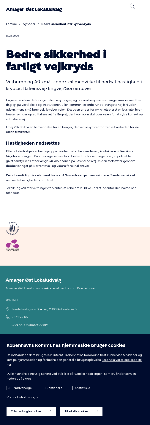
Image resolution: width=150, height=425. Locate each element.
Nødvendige (23, 391)
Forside (11, 24)
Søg (132, 5)
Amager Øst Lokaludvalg (34, 9)
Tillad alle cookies (81, 414)
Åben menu (141, 5)
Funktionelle (53, 391)
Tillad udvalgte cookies (31, 414)
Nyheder (29, 24)
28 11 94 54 (17, 317)
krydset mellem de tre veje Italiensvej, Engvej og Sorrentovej (51, 100)
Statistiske (82, 391)
